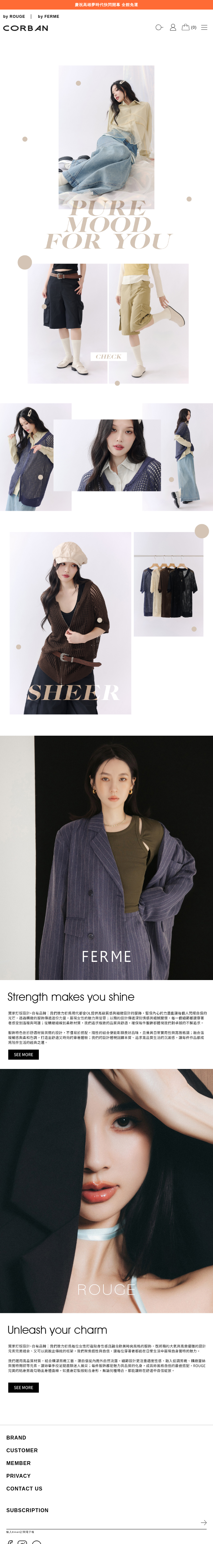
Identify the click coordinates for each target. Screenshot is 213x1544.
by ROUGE (14, 16)
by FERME (48, 16)
